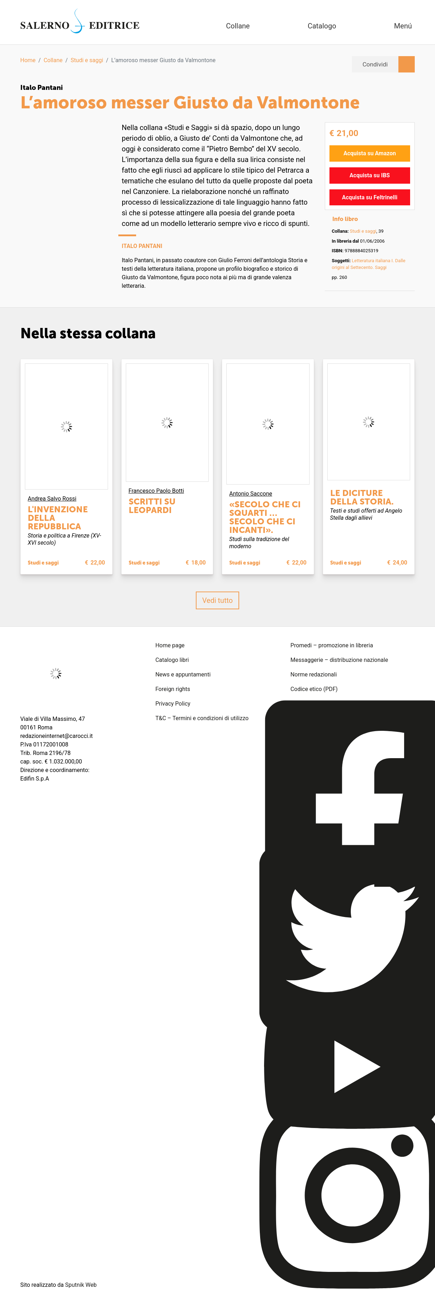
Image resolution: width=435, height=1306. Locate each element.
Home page (169, 645)
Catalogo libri (172, 659)
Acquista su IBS (370, 175)
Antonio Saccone (250, 493)
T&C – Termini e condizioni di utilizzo (201, 717)
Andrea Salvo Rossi (52, 498)
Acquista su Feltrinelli (369, 197)
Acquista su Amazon (369, 153)
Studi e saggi (87, 60)
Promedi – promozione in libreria (331, 645)
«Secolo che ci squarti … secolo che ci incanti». (265, 516)
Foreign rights (172, 688)
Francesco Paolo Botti (156, 490)
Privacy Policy (172, 703)
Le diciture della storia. (362, 497)
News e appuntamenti (182, 674)
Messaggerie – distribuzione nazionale (339, 659)
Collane (53, 60)
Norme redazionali (313, 674)
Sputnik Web (81, 1284)
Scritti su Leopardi (152, 505)
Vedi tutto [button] (217, 600)
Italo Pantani (42, 87)
